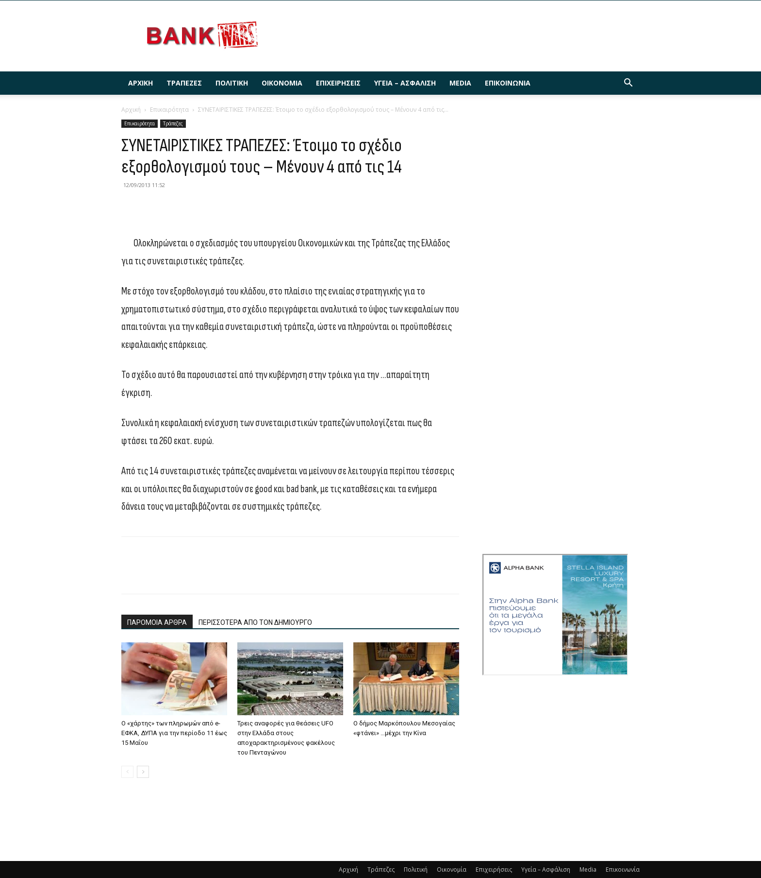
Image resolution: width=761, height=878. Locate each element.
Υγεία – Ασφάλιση (405, 82)
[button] (628, 83)
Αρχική (140, 82)
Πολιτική (231, 82)
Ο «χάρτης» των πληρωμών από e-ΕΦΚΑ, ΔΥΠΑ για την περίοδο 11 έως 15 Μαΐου (174, 733)
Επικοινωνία (507, 82)
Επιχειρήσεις (338, 82)
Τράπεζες (184, 82)
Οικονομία (282, 82)
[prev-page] (127, 772)
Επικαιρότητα (169, 109)
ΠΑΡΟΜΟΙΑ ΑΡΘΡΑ (157, 622)
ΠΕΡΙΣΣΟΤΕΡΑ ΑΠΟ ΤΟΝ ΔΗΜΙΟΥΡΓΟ (255, 622)
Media (460, 82)
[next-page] (143, 772)
